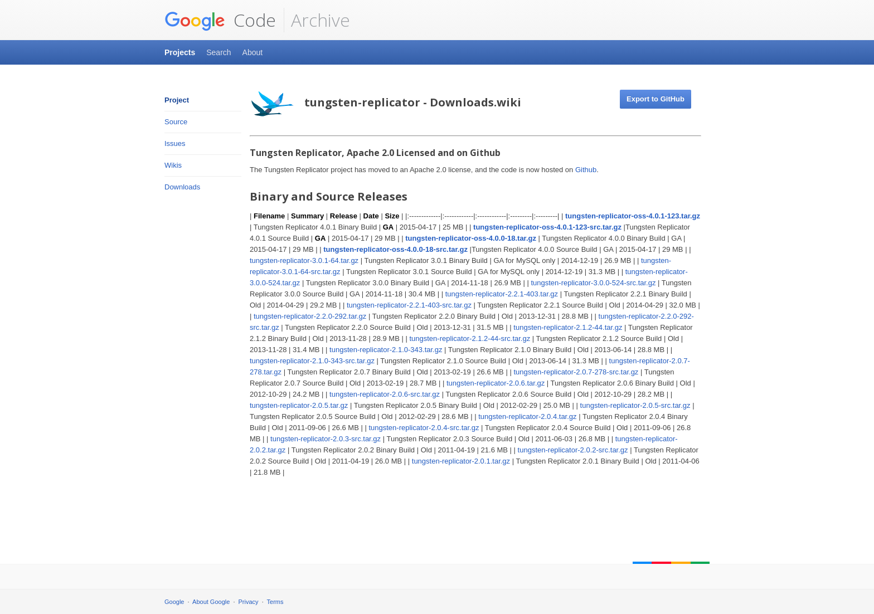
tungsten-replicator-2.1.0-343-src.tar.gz (312, 361)
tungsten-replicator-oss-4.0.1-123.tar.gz (632, 216)
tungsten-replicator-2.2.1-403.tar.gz (501, 294)
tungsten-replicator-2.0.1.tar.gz (461, 461)
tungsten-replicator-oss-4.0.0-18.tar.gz (470, 238)
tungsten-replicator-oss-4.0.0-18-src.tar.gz (395, 249)
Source (175, 122)
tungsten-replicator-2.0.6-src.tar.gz (384, 394)
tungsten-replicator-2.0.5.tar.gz (299, 405)
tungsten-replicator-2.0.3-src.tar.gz (325, 439)
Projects (179, 52)
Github (585, 169)
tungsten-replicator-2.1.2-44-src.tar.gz (469, 338)
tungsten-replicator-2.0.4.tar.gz (527, 416)
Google (174, 601)
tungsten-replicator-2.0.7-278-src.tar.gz (575, 372)
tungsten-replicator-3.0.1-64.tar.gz (304, 260)
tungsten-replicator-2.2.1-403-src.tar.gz (409, 305)
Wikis (173, 165)
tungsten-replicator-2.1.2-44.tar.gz (567, 327)
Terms (275, 601)
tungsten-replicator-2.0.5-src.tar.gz (635, 405)
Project (176, 100)
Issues (175, 143)
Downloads (182, 187)
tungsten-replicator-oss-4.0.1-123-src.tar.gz (547, 227)
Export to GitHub (655, 99)
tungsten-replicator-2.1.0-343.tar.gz (385, 349)
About (252, 52)
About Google (211, 601)
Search (218, 52)
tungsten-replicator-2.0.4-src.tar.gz (423, 427)
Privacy (249, 601)
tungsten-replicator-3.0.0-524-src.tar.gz (593, 283)
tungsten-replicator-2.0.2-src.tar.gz (573, 450)
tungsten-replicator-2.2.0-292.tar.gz (310, 316)
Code (220, 20)
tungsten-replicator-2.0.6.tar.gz (495, 383)
